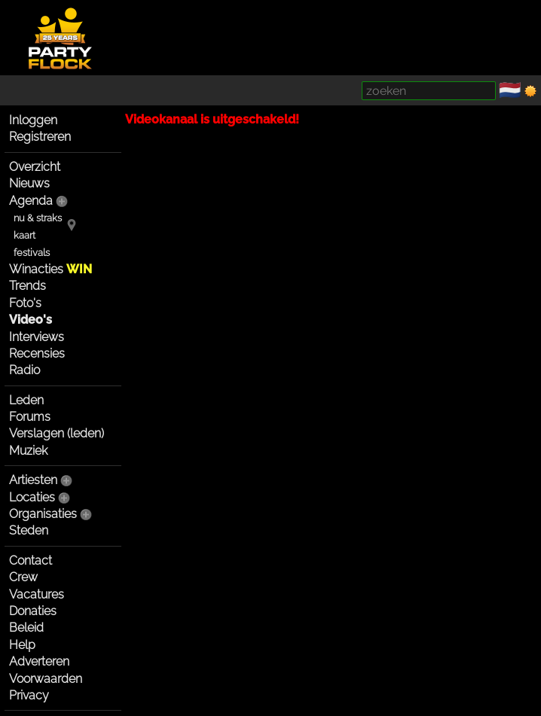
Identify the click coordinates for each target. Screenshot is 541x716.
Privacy (29, 695)
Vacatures (36, 594)
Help (22, 645)
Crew (23, 577)
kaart (24, 235)
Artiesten (33, 480)
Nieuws (29, 183)
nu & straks (38, 218)
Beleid (26, 627)
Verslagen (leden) (56, 433)
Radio (24, 370)
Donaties (33, 611)
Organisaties (43, 514)
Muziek (28, 450)
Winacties (50, 269)
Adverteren (39, 661)
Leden (26, 400)
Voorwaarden (45, 679)
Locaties (32, 497)
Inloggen (33, 120)
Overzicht (34, 167)
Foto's (25, 303)
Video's (30, 319)
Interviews (36, 337)
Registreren (40, 136)
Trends (27, 286)
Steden (28, 530)
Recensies (37, 353)
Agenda (31, 200)
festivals (32, 252)
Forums (29, 417)
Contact (30, 560)
